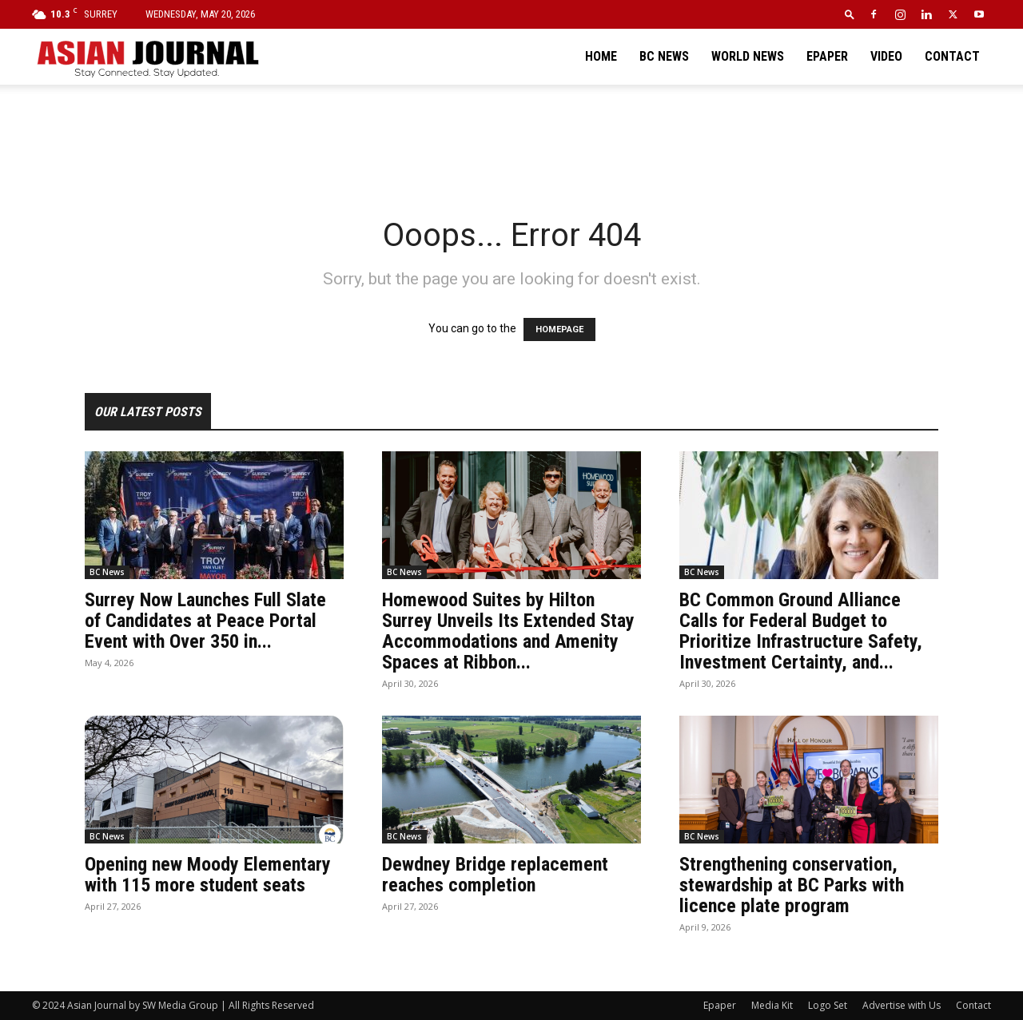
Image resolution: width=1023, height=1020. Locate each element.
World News (747, 56)
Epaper (827, 56)
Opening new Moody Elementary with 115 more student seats (208, 874)
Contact (952, 56)
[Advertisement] (511, 140)
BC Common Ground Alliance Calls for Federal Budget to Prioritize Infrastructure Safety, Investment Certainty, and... (800, 631)
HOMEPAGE (559, 329)
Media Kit (772, 1005)
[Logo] (147, 57)
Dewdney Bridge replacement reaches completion (495, 874)
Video (886, 56)
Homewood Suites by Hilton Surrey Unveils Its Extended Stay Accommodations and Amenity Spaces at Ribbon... (508, 631)
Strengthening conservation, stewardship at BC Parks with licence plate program (791, 885)
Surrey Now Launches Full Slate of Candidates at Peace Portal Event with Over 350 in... (205, 621)
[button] (850, 14)
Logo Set (827, 1005)
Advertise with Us (901, 1005)
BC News (664, 56)
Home (601, 56)
